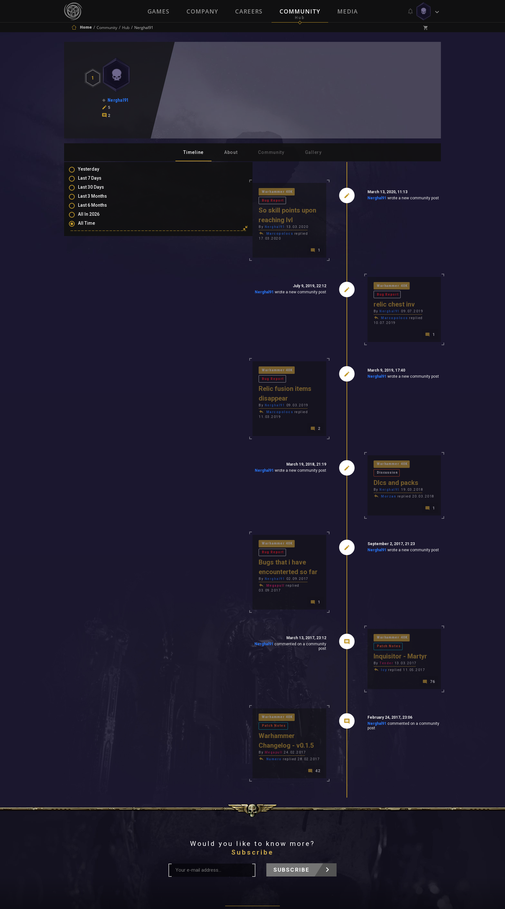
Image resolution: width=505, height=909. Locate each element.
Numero (182, 663)
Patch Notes (384, 565)
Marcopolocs (188, 216)
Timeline (193, 152)
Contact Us (312, 823)
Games (158, 11)
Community (300, 11)
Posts (90, 244)
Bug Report (222, 192)
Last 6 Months (98, 210)
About (231, 152)
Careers (248, 11)
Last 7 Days (96, 182)
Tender (341, 583)
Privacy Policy (267, 823)
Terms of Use (219, 823)
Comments (96, 253)
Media (348, 11)
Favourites (95, 272)
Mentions (94, 262)
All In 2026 (95, 219)
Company (202, 11)
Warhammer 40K (186, 192)
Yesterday (95, 172)
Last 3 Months (98, 201)
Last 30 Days (97, 191)
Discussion (384, 410)
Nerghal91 (330, 199)
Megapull (184, 517)
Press (185, 823)
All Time (92, 229)
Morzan (342, 435)
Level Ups (94, 281)
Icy (338, 590)
